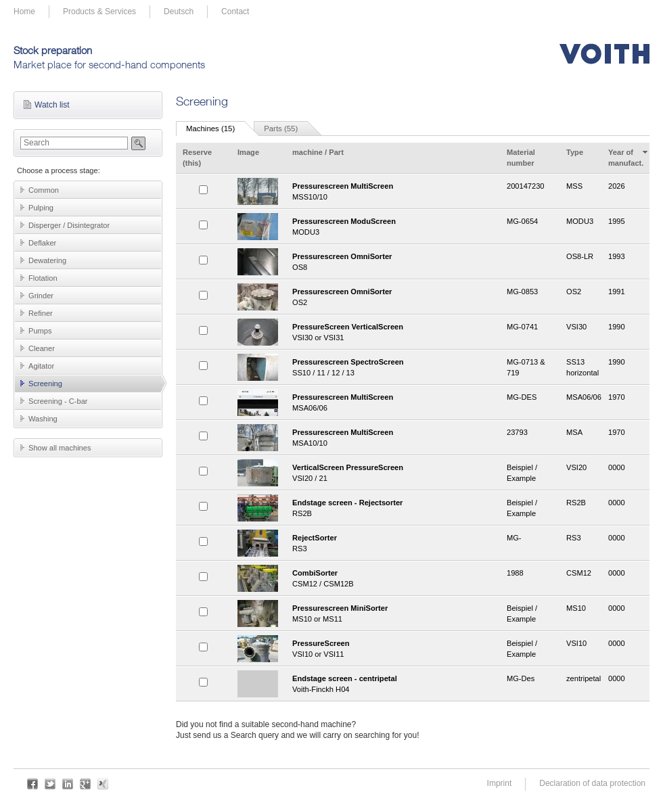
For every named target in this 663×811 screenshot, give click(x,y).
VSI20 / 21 (394, 472)
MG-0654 (522, 221)
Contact (235, 11)
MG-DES (521, 397)
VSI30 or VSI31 (394, 332)
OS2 (394, 296)
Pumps (40, 331)
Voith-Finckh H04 (394, 683)
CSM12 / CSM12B (394, 578)
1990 (616, 327)
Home (24, 11)
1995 (616, 221)
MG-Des (520, 678)
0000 (616, 467)
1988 (515, 573)
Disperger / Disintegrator (69, 225)
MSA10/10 (394, 437)
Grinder (40, 296)
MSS (574, 186)
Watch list (52, 105)
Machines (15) (210, 128)
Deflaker (42, 243)
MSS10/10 (394, 191)
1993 (616, 256)
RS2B (394, 507)
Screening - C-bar (58, 401)
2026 (616, 186)
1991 (616, 291)
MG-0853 (522, 291)
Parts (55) (281, 128)
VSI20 (576, 467)
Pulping (40, 208)
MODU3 (394, 226)
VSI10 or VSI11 (394, 648)
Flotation (43, 278)
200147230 (526, 186)
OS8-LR (579, 256)
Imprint (499, 783)
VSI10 (576, 643)
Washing (43, 419)
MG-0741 (522, 327)
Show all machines (59, 448)
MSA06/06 (394, 402)
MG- (514, 538)
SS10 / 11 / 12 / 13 (394, 367)
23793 (517, 432)
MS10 (576, 608)
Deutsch (178, 11)
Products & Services (99, 11)
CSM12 (578, 573)
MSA (574, 432)
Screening (45, 383)
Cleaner (41, 348)
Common (43, 190)
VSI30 (576, 327)
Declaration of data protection (592, 783)
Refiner (40, 313)
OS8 (394, 261)
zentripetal (583, 678)
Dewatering (47, 260)
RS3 (394, 543)
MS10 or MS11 (394, 613)
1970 (616, 397)
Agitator (41, 366)
